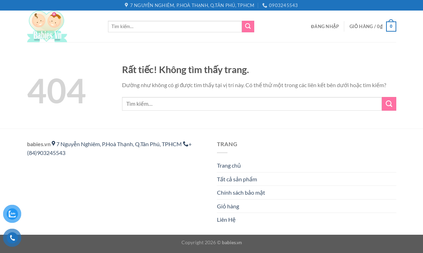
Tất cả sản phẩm (237, 179)
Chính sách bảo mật (241, 192)
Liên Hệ (226, 219)
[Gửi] (248, 27)
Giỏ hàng (228, 206)
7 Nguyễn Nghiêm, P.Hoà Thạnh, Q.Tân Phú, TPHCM (117, 144)
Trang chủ (229, 165)
